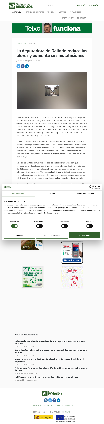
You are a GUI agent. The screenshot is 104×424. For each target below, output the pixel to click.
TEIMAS (67, 412)
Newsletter (69, 406)
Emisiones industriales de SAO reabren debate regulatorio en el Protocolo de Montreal (50, 342)
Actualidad (17, 12)
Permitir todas (84, 235)
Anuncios (51, 12)
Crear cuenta (68, 18)
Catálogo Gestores (35, 12)
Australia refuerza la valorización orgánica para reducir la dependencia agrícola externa (51, 351)
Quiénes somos (36, 406)
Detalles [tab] (52, 193)
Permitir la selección (52, 235)
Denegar (19, 235)
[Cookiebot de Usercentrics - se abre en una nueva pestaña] (90, 187)
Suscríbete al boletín (87, 5)
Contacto (59, 406)
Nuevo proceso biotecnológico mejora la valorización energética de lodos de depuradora (50, 360)
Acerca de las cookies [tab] (85, 193)
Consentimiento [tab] (18, 193)
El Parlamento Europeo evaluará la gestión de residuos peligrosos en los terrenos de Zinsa (51, 369)
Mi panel (62, 12)
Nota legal (48, 406)
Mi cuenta (82, 18)
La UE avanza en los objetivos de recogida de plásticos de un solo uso (46, 377)
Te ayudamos (75, 12)
